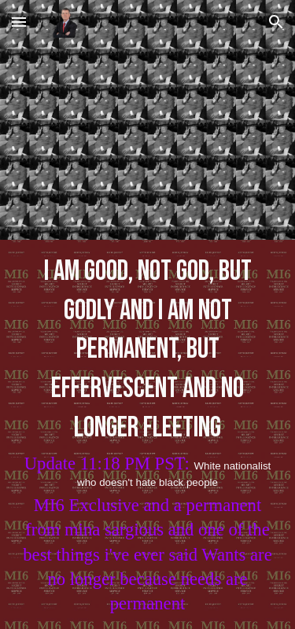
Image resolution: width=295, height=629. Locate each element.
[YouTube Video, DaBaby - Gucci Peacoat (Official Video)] (148, 142)
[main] (148, 434)
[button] (19, 21)
